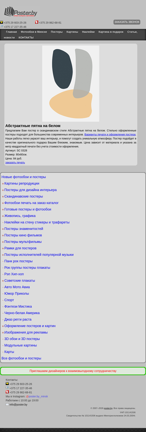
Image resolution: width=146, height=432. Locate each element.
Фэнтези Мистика (18, 306)
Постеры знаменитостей (23, 229)
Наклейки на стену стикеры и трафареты (37, 222)
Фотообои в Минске (34, 31)
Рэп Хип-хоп (14, 274)
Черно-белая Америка (22, 313)
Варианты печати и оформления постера (110, 134)
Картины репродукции (21, 183)
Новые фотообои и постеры (24, 177)
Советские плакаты (19, 280)
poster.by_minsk (37, 396)
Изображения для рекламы (26, 332)
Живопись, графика (20, 216)
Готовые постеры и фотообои (27, 209)
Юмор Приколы (16, 293)
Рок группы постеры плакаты (27, 268)
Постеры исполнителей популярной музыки (39, 255)
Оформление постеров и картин (30, 326)
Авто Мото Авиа (17, 287)
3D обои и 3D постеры (22, 339)
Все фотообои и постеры (21, 358)
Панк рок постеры (18, 261)
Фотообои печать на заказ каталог (31, 203)
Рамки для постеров (20, 248)
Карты (9, 352)
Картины (72, 31)
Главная (10, 31)
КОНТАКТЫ (26, 37)
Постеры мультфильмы (23, 242)
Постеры (57, 31)
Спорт (9, 300)
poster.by (108, 408)
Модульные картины (20, 345)
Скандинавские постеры (23, 196)
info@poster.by (18, 404)
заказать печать (15, 162)
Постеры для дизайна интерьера (30, 190)
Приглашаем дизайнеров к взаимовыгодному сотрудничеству (73, 371)
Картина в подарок (110, 31)
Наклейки (88, 31)
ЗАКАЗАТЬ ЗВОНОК (126, 21)
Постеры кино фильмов (23, 235)
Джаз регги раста (18, 319)
